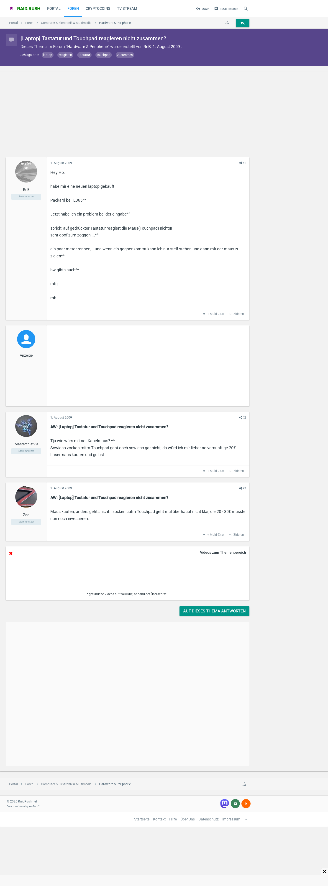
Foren (73, 8)
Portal (54, 8)
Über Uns (187, 819)
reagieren (65, 55)
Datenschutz (208, 819)
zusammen (125, 55)
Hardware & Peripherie (87, 46)
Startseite (141, 819)
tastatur (84, 55)
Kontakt (159, 819)
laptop (47, 55)
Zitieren (238, 314)
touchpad (103, 55)
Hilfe (173, 819)
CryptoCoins (98, 8)
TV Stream (127, 8)
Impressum (231, 819)
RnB (147, 46)
